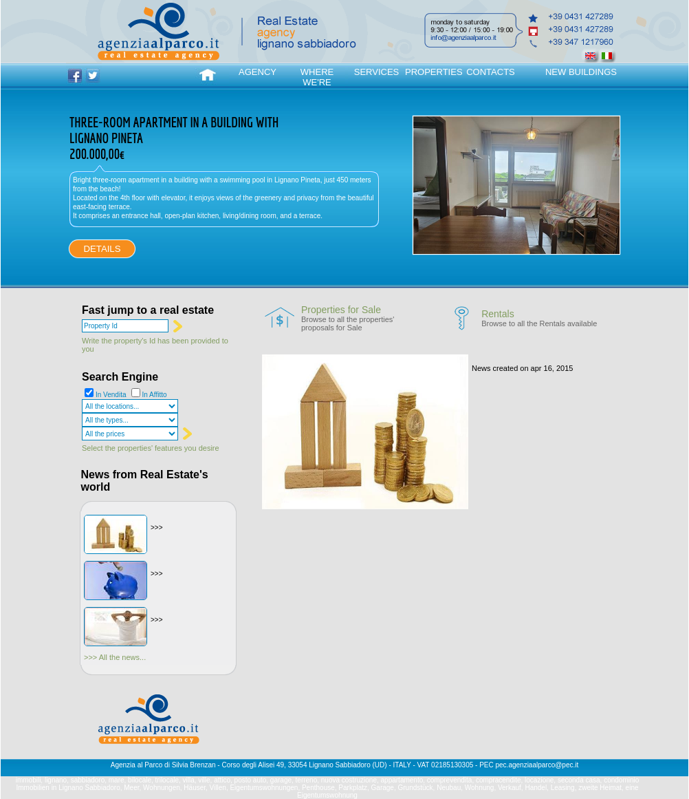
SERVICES (377, 72)
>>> (157, 527)
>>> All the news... (115, 657)
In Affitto (154, 394)
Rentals (497, 313)
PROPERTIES (433, 72)
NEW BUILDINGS (581, 72)
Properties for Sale (341, 309)
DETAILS (102, 249)
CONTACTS (490, 72)
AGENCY (257, 72)
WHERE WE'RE (316, 77)
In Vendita (111, 394)
